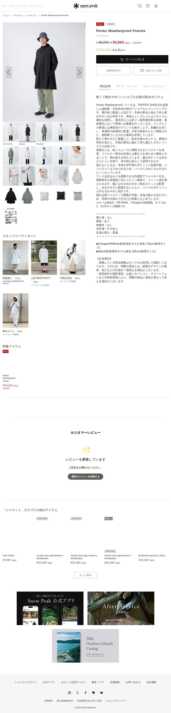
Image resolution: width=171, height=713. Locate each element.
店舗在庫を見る (113, 70)
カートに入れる (134, 59)
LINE (93, 692)
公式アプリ (49, 682)
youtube (101, 692)
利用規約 (49, 701)
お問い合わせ (133, 682)
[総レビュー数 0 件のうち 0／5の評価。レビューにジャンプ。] (110, 49)
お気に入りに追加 (153, 70)
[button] (79, 72)
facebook (85, 692)
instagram (69, 692)
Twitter (77, 692)
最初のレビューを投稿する (85, 476)
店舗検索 (115, 682)
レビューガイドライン (116, 701)
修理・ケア (98, 682)
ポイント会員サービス (73, 682)
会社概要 (151, 682)
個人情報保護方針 (65, 701)
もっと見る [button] (85, 575)
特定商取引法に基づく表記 (89, 701)
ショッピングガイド (26, 682)
